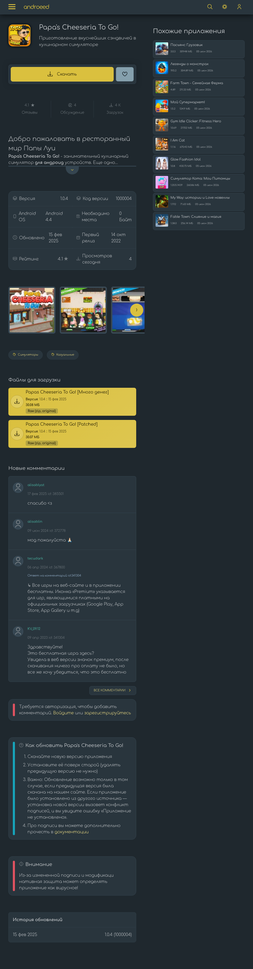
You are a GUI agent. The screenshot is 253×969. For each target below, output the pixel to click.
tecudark (35, 558)
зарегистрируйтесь (107, 713)
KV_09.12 (34, 629)
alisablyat (36, 485)
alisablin (35, 521)
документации (71, 832)
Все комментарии (113, 690)
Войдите (63, 713)
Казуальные (62, 354)
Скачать (62, 74)
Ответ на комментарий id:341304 (54, 575)
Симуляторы (25, 354)
